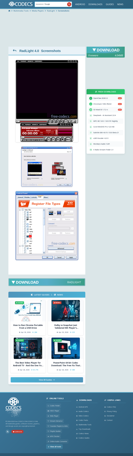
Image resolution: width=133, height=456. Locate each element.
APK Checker (54, 436)
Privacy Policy (110, 411)
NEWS (120, 4)
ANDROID (80, 4)
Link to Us (17, 432)
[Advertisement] (66, 30)
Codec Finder (54, 406)
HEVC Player (53, 411)
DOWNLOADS (95, 4)
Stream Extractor (55, 421)
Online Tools (55, 398)
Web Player (53, 416)
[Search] (53, 4)
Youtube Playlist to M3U (58, 426)
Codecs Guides (82, 438)
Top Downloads (83, 429)
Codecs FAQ (110, 407)
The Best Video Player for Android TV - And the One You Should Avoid (28, 364)
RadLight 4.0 (29, 51)
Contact (108, 420)
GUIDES (110, 4)
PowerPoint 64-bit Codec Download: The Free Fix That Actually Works (65, 364)
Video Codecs (82, 416)
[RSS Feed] (8, 432)
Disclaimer (109, 416)
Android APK (82, 407)
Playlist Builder (54, 431)
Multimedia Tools (83, 425)
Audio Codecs (82, 411)
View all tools (54, 447)
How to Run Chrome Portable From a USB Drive (28, 326)
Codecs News (82, 433)
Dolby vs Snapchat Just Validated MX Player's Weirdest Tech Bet (65, 326)
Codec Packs (82, 420)
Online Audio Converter (57, 441)
